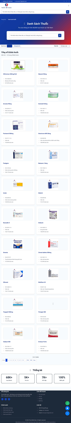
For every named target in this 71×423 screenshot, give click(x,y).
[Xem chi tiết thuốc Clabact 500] (18, 333)
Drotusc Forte (42, 341)
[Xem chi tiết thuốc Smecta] (18, 244)
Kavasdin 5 (6, 223)
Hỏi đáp (39, 398)
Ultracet (5, 282)
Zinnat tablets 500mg (44, 252)
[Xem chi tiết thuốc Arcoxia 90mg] (18, 96)
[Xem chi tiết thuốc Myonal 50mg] (53, 66)
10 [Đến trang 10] (22, 360)
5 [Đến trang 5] (13, 360)
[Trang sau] (34, 360)
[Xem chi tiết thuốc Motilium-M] (53, 274)
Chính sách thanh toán (7, 412)
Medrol (40, 193)
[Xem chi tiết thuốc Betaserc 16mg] (53, 155)
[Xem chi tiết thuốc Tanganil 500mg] (18, 304)
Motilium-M (42, 282)
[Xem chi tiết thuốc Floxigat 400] (53, 304)
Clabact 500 (6, 341)
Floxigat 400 (42, 312)
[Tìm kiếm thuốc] (35, 12)
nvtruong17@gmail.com (47, 412)
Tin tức (39, 396)
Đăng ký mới (17, 46)
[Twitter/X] (69, 1)
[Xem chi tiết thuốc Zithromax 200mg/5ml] (18, 66)
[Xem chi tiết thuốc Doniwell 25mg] (53, 96)
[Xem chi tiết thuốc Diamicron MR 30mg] (53, 125)
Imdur (5, 193)
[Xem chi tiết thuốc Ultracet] (18, 274)
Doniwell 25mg (42, 104)
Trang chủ (3, 19)
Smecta (5, 252)
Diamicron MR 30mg (44, 133)
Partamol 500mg (8, 133)
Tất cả (9, 46)
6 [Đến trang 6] (15, 360)
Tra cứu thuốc (41, 394)
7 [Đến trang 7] (17, 360)
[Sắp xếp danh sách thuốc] (64, 46)
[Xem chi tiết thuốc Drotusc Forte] (53, 333)
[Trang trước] (3, 360)
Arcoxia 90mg (7, 104)
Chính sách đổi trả (6, 414)
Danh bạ (40, 400)
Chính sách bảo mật (6, 410)
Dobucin (40, 223)
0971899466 (46, 410)
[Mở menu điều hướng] (69, 6)
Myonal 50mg (42, 74)
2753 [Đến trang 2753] (28, 360)
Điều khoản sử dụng (7, 408)
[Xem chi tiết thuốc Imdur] (18, 185)
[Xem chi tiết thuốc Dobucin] (53, 214)
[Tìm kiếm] (67, 12)
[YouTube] (66, 1)
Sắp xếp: (56, 46)
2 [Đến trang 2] (8, 360)
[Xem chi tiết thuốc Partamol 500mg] (18, 125)
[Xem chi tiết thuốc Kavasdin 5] (18, 214)
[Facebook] (64, 1)
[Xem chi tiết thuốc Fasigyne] (18, 155)
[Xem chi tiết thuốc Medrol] (53, 185)
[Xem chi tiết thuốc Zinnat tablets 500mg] (53, 244)
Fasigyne (6, 163)
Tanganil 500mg (8, 312)
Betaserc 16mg (43, 163)
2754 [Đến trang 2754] (31, 360)
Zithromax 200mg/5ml (10, 74)
